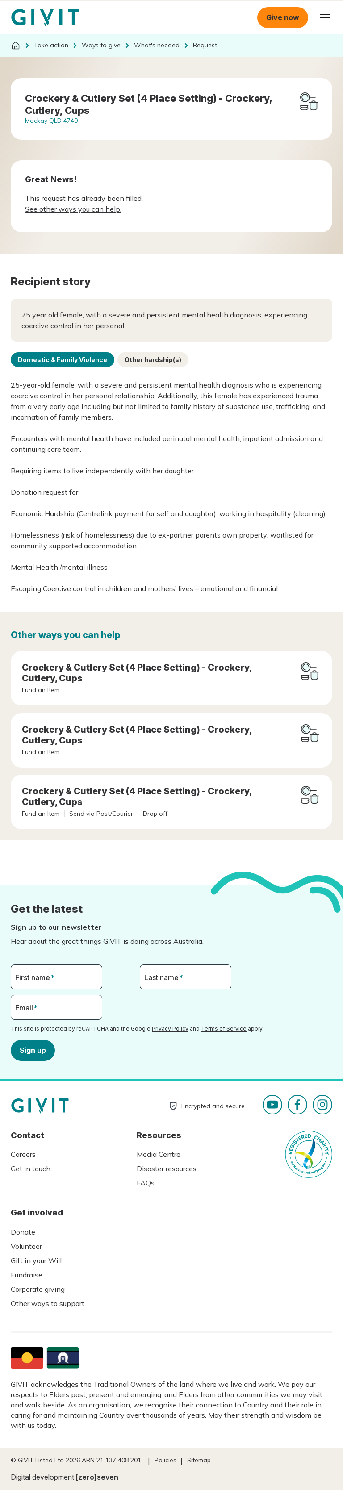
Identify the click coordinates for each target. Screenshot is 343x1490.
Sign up (33, 1050)
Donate (23, 1231)
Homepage (45, 18)
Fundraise (26, 1274)
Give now (282, 17)
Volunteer (26, 1246)
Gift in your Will (36, 1260)
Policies (165, 1460)
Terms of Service (224, 1028)
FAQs (146, 1182)
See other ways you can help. (73, 209)
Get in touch (30, 1168)
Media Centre (158, 1154)
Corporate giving (38, 1289)
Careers (23, 1154)
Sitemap (199, 1460)
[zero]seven (97, 1477)
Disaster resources (167, 1168)
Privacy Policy (170, 1028)
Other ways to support (47, 1303)
